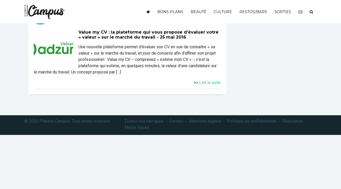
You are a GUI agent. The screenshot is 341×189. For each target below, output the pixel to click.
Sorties (282, 11)
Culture (223, 11)
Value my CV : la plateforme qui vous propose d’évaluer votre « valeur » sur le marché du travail (148, 35)
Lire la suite (210, 82)
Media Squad (137, 127)
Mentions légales (205, 121)
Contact (176, 121)
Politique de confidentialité (251, 121)
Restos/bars (253, 11)
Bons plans (170, 11)
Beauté (198, 11)
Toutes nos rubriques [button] (144, 121)
